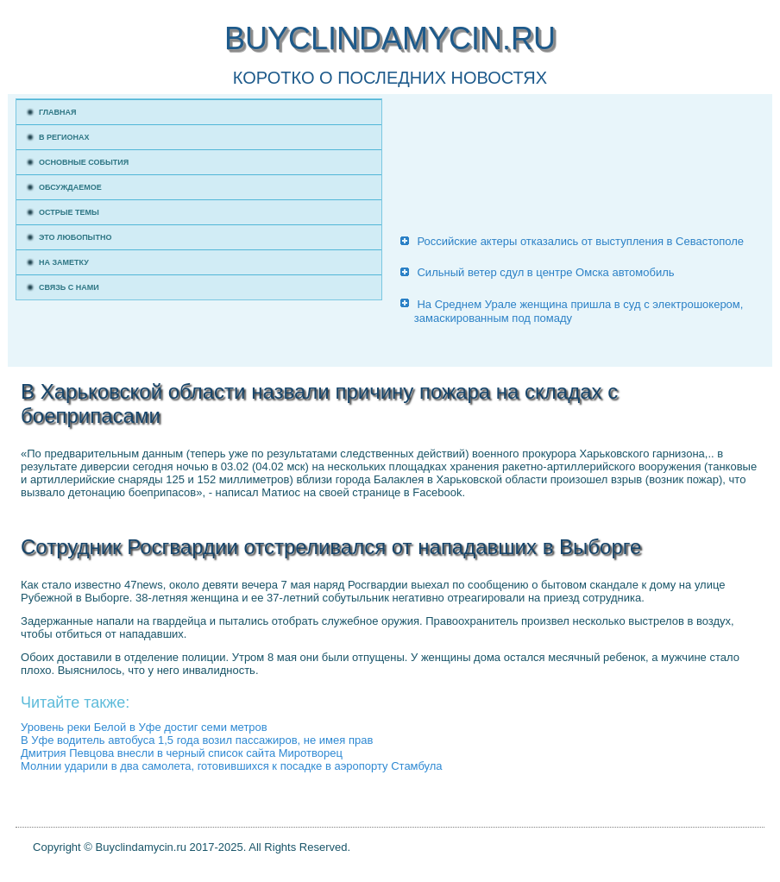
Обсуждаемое (70, 187)
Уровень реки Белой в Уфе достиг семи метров (144, 727)
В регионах (64, 137)
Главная (58, 112)
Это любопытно (75, 237)
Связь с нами (69, 287)
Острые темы (69, 212)
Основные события (84, 162)
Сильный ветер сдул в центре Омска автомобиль (545, 272)
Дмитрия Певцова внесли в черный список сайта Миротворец (182, 753)
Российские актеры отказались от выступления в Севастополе (580, 241)
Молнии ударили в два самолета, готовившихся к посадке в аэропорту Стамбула (232, 765)
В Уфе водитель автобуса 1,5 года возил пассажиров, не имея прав (197, 740)
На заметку (64, 262)
